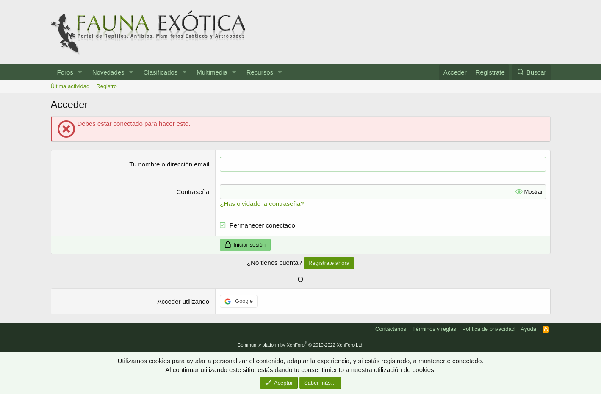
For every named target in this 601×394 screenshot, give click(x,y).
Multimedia (212, 72)
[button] (80, 72)
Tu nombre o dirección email (169, 164)
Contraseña (193, 191)
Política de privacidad (488, 329)
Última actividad (70, 86)
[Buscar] (531, 72)
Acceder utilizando (183, 301)
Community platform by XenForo (301, 344)
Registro (106, 86)
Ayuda (528, 329)
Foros (65, 72)
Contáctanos (390, 329)
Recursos (259, 72)
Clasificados (160, 72)
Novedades (108, 72)
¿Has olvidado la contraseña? (262, 203)
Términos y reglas (434, 329)
